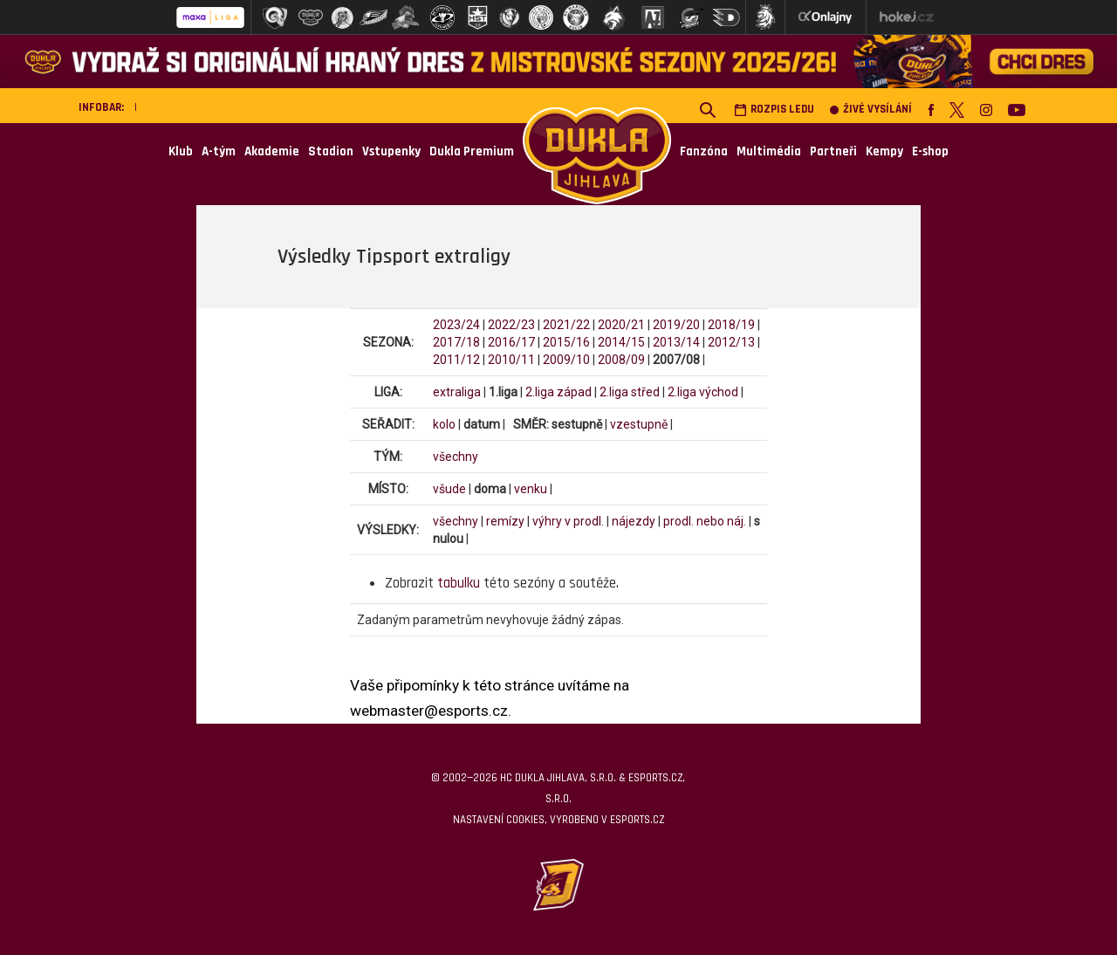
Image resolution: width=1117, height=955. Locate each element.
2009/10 (566, 360)
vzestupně (639, 424)
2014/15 (621, 342)
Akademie (271, 151)
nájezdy (633, 521)
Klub (180, 151)
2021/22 (566, 325)
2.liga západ (558, 392)
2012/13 (731, 342)
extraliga (457, 392)
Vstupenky (391, 151)
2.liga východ (703, 392)
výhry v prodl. (568, 521)
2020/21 (621, 325)
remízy (505, 521)
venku (530, 489)
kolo (444, 424)
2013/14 (676, 342)
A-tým (219, 151)
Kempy (884, 151)
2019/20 (676, 325)
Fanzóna (704, 151)
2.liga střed (630, 392)
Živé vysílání (871, 109)
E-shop (930, 151)
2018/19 (731, 325)
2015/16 (566, 342)
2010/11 (511, 360)
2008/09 (621, 360)
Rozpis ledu (774, 109)
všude (449, 489)
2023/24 (456, 325)
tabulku (458, 583)
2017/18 (456, 342)
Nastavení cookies (499, 820)
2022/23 (511, 325)
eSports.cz (637, 820)
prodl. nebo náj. (704, 521)
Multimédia (769, 151)
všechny (455, 457)
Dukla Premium (471, 151)
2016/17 (511, 342)
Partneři (833, 151)
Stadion (330, 151)
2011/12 (456, 360)
